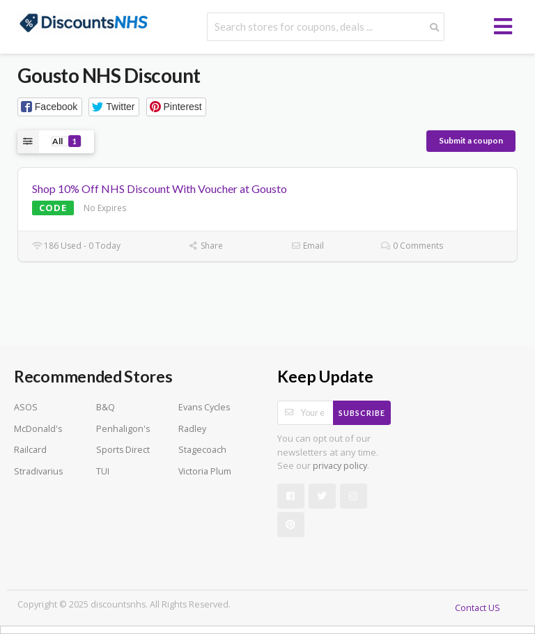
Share (206, 246)
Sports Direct (123, 450)
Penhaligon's (123, 429)
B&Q (105, 407)
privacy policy (340, 466)
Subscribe (362, 412)
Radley (192, 429)
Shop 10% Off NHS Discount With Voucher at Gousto (159, 188)
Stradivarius (38, 471)
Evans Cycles (204, 407)
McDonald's (38, 429)
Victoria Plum (204, 471)
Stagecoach (202, 450)
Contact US (477, 608)
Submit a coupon (471, 140)
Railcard (30, 450)
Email (307, 246)
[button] (49, 107)
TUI (102, 471)
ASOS (26, 407)
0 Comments (412, 246)
